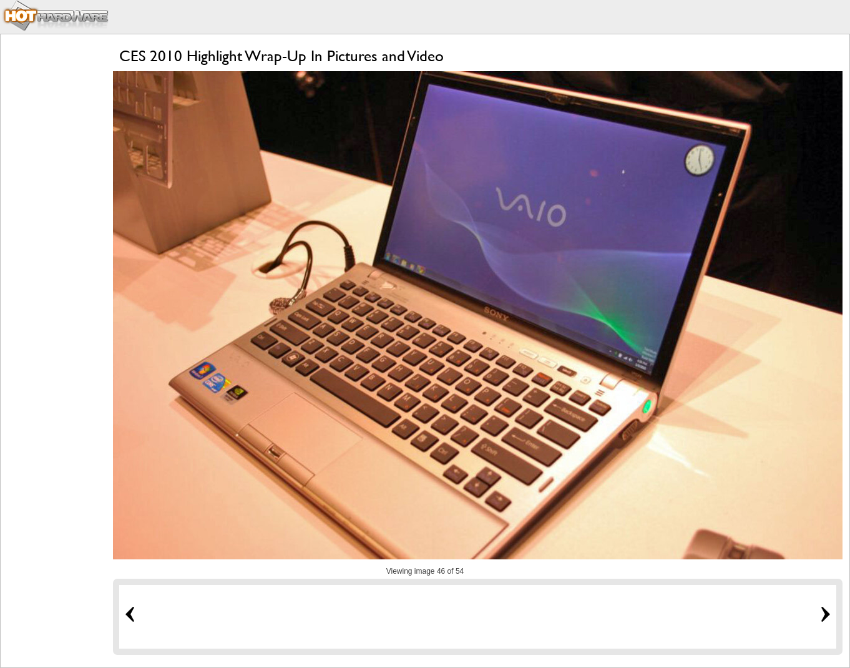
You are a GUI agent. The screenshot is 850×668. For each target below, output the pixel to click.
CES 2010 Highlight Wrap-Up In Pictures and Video (281, 56)
